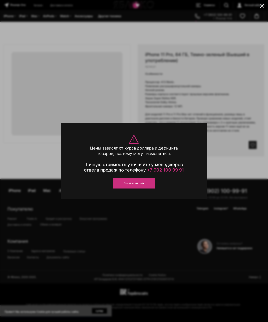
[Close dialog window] (262, 6)
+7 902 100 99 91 (165, 170)
